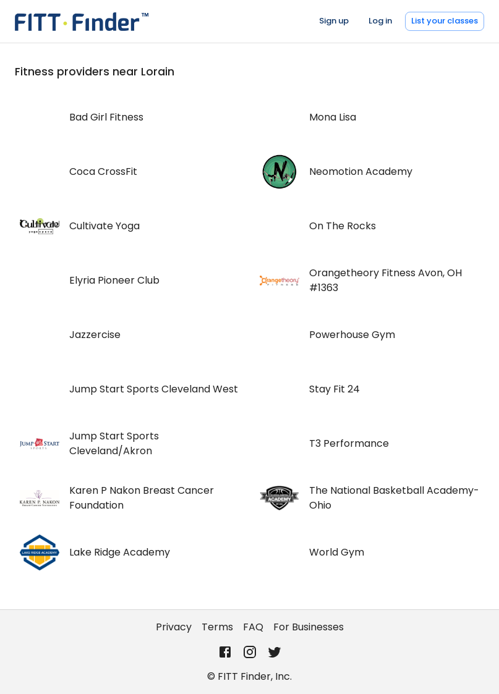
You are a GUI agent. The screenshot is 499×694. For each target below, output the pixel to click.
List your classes (444, 21)
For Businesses (308, 627)
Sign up (334, 21)
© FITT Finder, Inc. (249, 676)
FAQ (253, 627)
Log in (380, 21)
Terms (217, 627)
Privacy (174, 627)
